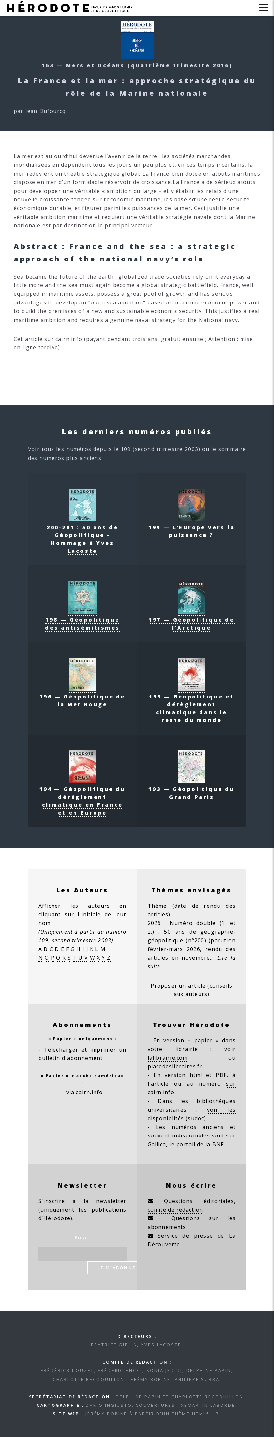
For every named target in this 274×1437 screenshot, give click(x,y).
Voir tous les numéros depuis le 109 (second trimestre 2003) (114, 449)
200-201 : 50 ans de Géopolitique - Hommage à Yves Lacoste (82, 535)
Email (82, 1237)
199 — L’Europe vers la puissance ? (191, 527)
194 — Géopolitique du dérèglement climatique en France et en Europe (82, 797)
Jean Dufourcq (45, 111)
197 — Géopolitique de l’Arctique (192, 619)
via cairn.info (84, 1092)
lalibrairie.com (168, 1057)
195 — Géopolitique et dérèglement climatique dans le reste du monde (191, 704)
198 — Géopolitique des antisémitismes (82, 619)
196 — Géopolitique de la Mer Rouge (82, 696)
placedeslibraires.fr (175, 1066)
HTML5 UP (205, 1414)
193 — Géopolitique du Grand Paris (191, 789)
